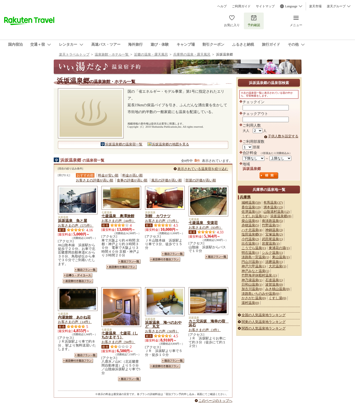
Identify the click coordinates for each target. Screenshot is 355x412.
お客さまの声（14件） (75, 322)
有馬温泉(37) (273, 202)
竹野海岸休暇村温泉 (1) (259, 275)
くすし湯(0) (277, 298)
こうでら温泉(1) (254, 248)
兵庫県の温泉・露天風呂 (191, 54)
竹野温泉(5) (270, 225)
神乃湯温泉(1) (252, 280)
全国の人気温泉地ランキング (264, 315)
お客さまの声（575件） (76, 225)
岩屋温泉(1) (270, 243)
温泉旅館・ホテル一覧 (112, 54)
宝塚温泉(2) (274, 234)
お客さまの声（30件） (162, 331)
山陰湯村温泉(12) (276, 212)
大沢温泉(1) (277, 266)
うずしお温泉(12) (255, 216)
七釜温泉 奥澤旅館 (117, 216)
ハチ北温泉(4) (252, 230)
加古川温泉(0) (252, 289)
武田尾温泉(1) (272, 239)
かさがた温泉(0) (254, 298)
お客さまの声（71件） (162, 221)
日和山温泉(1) (252, 284)
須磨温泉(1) (274, 262)
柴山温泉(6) (250, 221)
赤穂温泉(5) (250, 225)
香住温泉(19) (251, 207)
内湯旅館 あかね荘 (74, 317)
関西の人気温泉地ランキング (264, 328)
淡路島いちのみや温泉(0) (260, 294)
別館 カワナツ (158, 216)
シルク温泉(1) (272, 253)
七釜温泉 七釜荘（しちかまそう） (119, 335)
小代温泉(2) (250, 239)
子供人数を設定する (283, 136)
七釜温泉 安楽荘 (203, 223)
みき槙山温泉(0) (277, 289)
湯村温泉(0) (250, 303)
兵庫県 (245, 197)
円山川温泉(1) (252, 262)
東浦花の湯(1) (279, 248)
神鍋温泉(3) (274, 230)
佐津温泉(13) (251, 212)
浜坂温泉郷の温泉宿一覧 (123, 144)
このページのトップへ (215, 401)
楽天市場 (315, 6)
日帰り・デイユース (77, 275)
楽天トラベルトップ (74, 54)
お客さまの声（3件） (205, 330)
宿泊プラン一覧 (85, 270)
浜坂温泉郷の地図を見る (170, 144)
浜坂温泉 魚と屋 (72, 221)
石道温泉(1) (274, 280)
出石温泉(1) (250, 243)
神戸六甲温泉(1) (254, 266)
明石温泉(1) (250, 253)
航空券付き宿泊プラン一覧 (78, 281)
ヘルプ (222, 6)
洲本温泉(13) (273, 207)
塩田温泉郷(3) (252, 234)
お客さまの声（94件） (118, 342)
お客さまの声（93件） (205, 227)
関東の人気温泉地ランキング (264, 322)
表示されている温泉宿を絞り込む (202, 169)
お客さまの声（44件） (118, 221)
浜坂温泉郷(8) (280, 216)
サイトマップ (265, 6)
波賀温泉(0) (274, 284)
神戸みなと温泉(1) (255, 271)
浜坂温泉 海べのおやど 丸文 (163, 324)
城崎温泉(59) (251, 202)
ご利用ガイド (241, 6)
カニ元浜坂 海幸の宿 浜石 (209, 323)
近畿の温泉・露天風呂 (151, 54)
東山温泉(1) (281, 257)
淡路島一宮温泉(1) (255, 257)
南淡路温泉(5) (272, 221)
